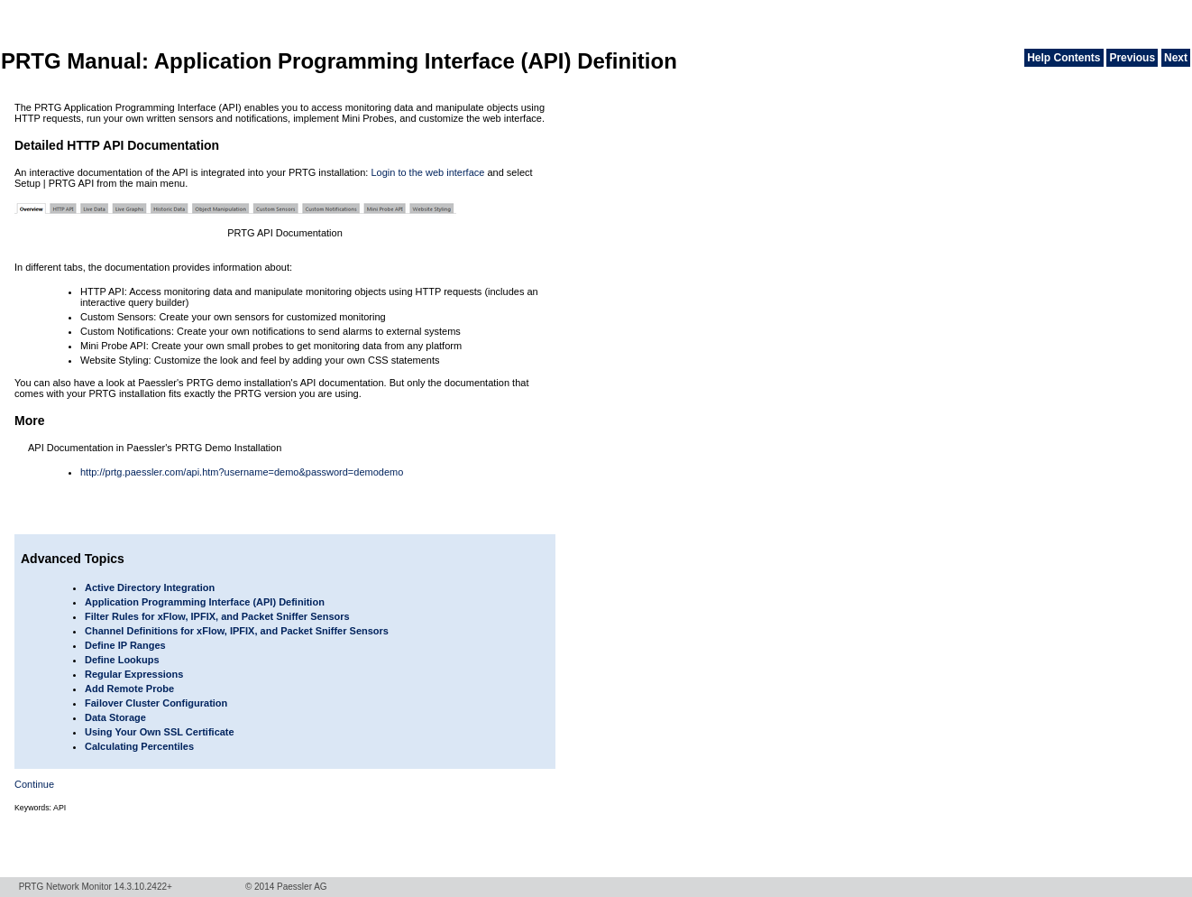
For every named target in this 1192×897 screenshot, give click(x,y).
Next (1175, 57)
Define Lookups (122, 659)
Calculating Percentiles (139, 746)
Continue (34, 784)
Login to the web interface (427, 172)
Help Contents (1063, 57)
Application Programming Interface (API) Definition (205, 601)
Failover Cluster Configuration (156, 703)
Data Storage (115, 717)
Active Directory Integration (150, 587)
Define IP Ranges (125, 645)
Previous (1132, 57)
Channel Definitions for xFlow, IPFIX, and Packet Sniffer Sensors (237, 630)
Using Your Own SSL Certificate (159, 731)
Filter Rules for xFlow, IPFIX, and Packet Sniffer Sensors (217, 616)
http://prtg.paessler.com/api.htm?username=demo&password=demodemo (241, 472)
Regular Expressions (134, 674)
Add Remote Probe (129, 688)
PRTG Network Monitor (65, 887)
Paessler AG (302, 887)
